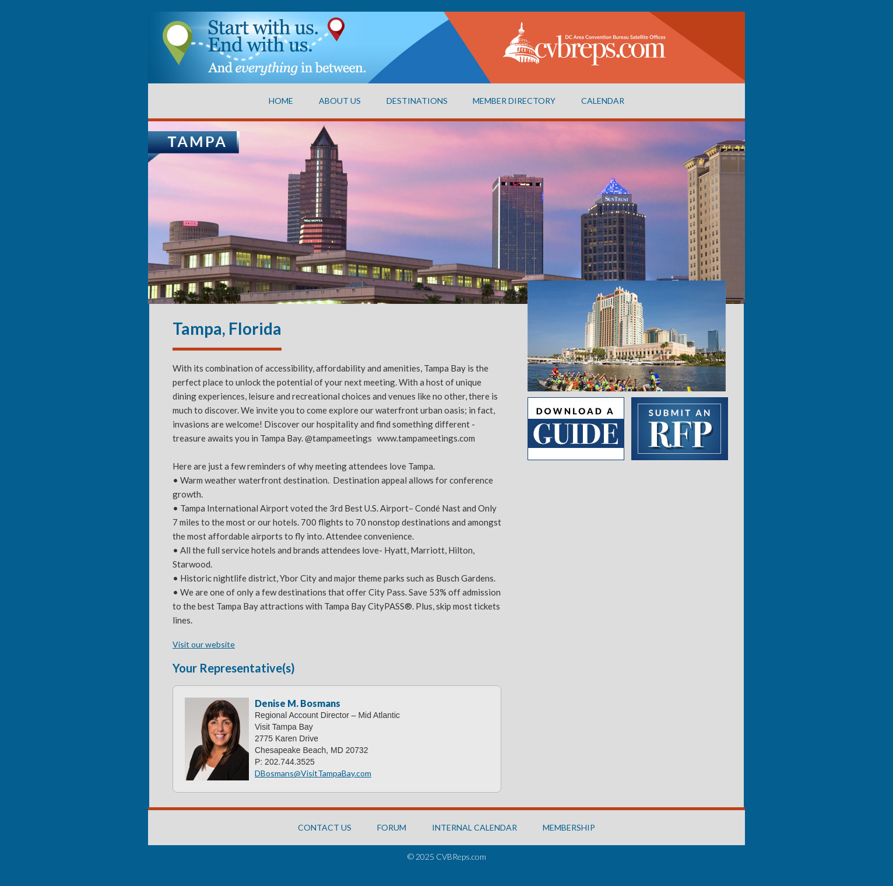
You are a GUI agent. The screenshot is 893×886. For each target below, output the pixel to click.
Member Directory (514, 101)
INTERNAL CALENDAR (474, 827)
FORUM (391, 827)
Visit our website (204, 644)
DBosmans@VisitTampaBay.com (313, 773)
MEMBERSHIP (569, 827)
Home (281, 101)
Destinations (417, 101)
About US (340, 101)
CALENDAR (602, 101)
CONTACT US (324, 827)
